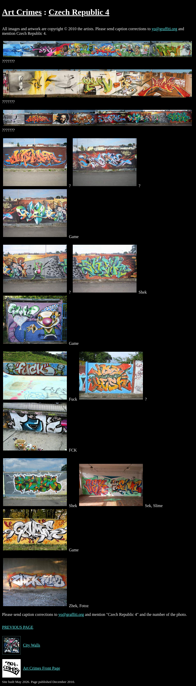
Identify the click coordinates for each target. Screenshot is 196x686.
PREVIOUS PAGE (17, 627)
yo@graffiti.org (164, 29)
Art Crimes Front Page (31, 668)
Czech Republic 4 (78, 12)
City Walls (21, 645)
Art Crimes (22, 12)
